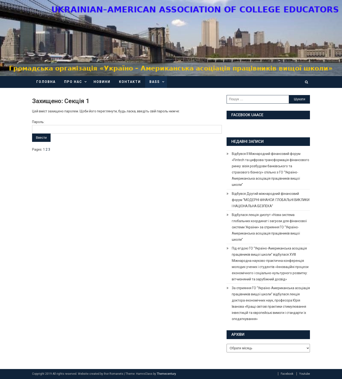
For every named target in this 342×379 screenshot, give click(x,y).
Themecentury (166, 373)
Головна (46, 82)
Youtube (304, 373)
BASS (154, 82)
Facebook (287, 373)
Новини (102, 82)
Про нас (73, 82)
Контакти (130, 82)
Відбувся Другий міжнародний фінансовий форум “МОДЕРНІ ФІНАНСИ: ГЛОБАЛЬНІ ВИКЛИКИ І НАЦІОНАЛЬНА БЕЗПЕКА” (270, 200)
